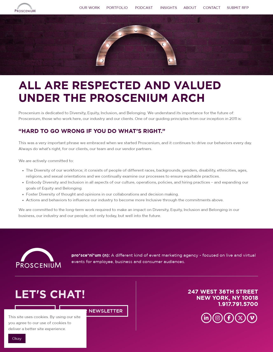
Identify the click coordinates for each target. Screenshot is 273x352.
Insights (168, 7)
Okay (17, 338)
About (189, 7)
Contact (211, 7)
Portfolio (117, 7)
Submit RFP (238, 7)
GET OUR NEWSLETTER (94, 310)
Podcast (144, 7)
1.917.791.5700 (238, 304)
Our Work (89, 7)
